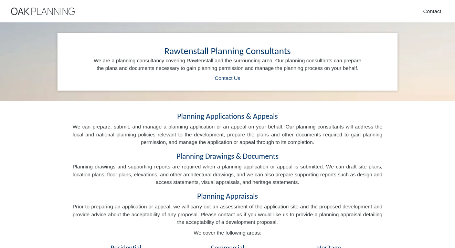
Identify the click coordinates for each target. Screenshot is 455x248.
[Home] (43, 11)
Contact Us (227, 78)
